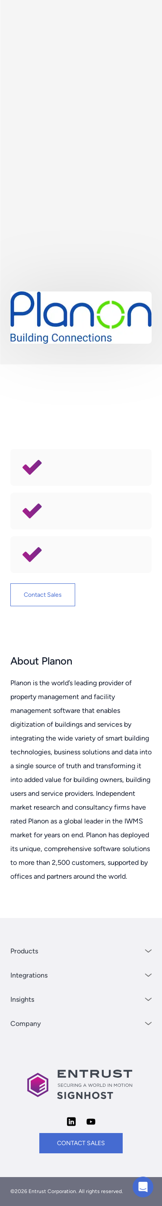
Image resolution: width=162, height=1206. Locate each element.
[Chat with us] (143, 1187)
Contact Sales (43, 594)
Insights (81, 999)
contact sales (81, 1143)
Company (81, 1023)
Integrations (81, 975)
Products (81, 951)
